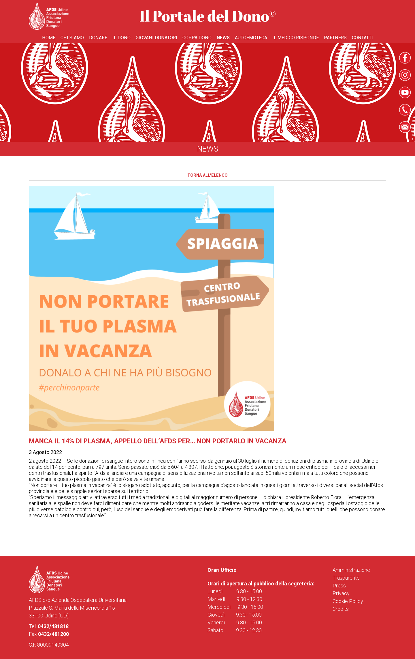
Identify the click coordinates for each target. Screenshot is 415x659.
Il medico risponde (295, 37)
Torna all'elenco (207, 175)
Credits (341, 609)
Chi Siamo (72, 37)
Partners (335, 37)
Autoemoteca (251, 37)
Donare (98, 37)
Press (339, 586)
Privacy (341, 593)
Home (48, 37)
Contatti (362, 37)
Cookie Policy (348, 601)
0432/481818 (53, 626)
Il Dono (121, 37)
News (223, 37)
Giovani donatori (156, 37)
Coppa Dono (197, 37)
